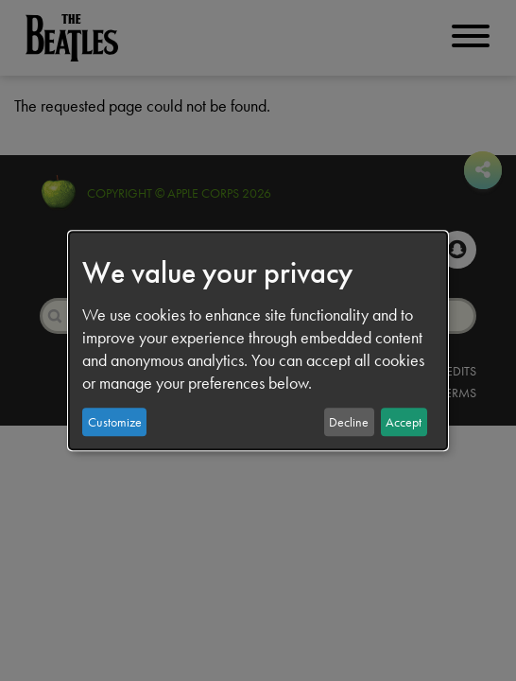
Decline (349, 421)
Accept (403, 421)
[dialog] (258, 340)
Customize (115, 421)
